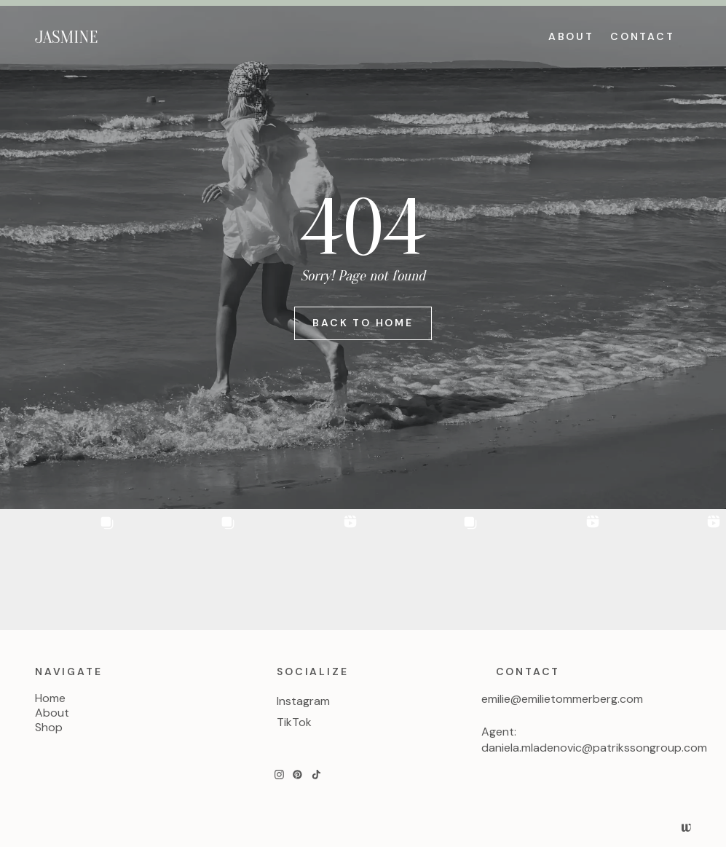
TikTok (294, 722)
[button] (60, 569)
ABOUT (571, 36)
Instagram (303, 701)
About (52, 713)
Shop (49, 727)
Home (50, 698)
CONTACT (642, 36)
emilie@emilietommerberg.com (562, 698)
